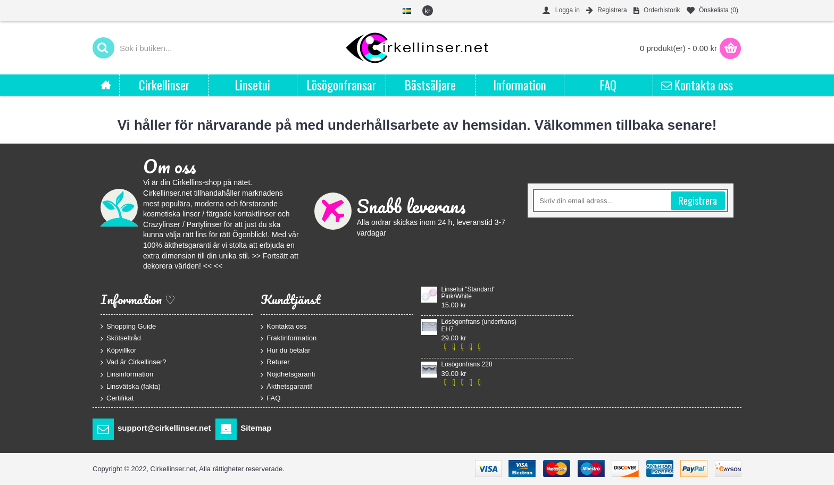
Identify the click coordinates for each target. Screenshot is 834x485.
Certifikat (117, 398)
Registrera (698, 200)
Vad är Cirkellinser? (133, 362)
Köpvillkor (118, 350)
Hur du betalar (285, 350)
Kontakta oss (283, 326)
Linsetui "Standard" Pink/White (468, 293)
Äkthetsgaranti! (287, 386)
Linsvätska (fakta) (131, 386)
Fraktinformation (288, 338)
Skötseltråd (121, 338)
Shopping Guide (128, 326)
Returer (275, 362)
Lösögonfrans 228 (467, 364)
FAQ (270, 398)
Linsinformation (127, 374)
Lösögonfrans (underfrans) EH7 (478, 325)
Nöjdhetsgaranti (288, 374)
